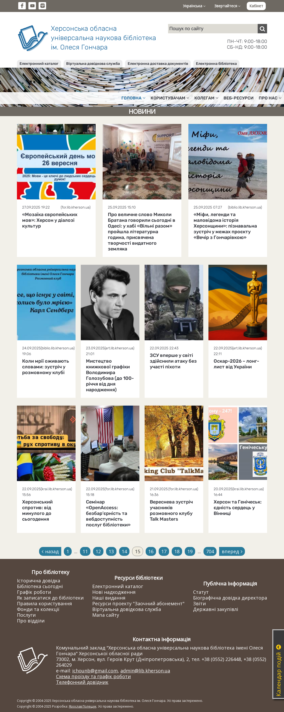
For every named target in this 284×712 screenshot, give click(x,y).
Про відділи (31, 621)
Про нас (270, 98)
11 (85, 551)
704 (210, 551)
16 (150, 551)
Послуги (26, 615)
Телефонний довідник (82, 682)
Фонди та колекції (38, 609)
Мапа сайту (105, 615)
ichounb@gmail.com (95, 670)
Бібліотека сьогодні (40, 586)
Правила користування (44, 603)
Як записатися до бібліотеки (50, 598)
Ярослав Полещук (82, 706)
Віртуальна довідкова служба (93, 63)
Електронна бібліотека (216, 63)
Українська (194, 5)
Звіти (199, 603)
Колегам (206, 98)
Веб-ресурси (239, 98)
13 (111, 551)
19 (190, 551)
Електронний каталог (39, 63)
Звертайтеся (227, 5)
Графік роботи (34, 592)
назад (50, 551)
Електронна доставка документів (158, 63)
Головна (133, 98)
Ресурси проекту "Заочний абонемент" (138, 603)
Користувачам (170, 98)
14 (124, 551)
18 (177, 551)
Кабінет (256, 5)
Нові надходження (113, 592)
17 (163, 551)
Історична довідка (38, 580)
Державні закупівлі (215, 609)
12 (98, 551)
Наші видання (108, 598)
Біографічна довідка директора (230, 598)
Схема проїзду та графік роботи (93, 676)
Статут (201, 592)
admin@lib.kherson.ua (145, 670)
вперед (232, 551)
